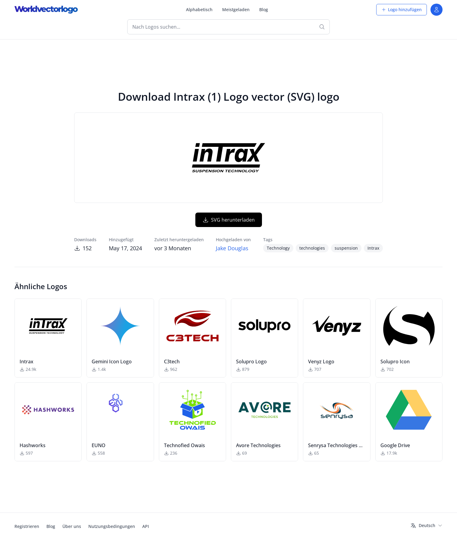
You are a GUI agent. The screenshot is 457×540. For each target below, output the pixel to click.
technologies (312, 248)
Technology (278, 248)
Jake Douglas (232, 248)
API (145, 526)
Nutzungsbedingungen (111, 526)
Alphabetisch (199, 9)
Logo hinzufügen (401, 9)
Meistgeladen (236, 9)
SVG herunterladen (229, 219)
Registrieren (26, 526)
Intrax (373, 248)
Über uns (71, 526)
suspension (346, 248)
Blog (263, 9)
